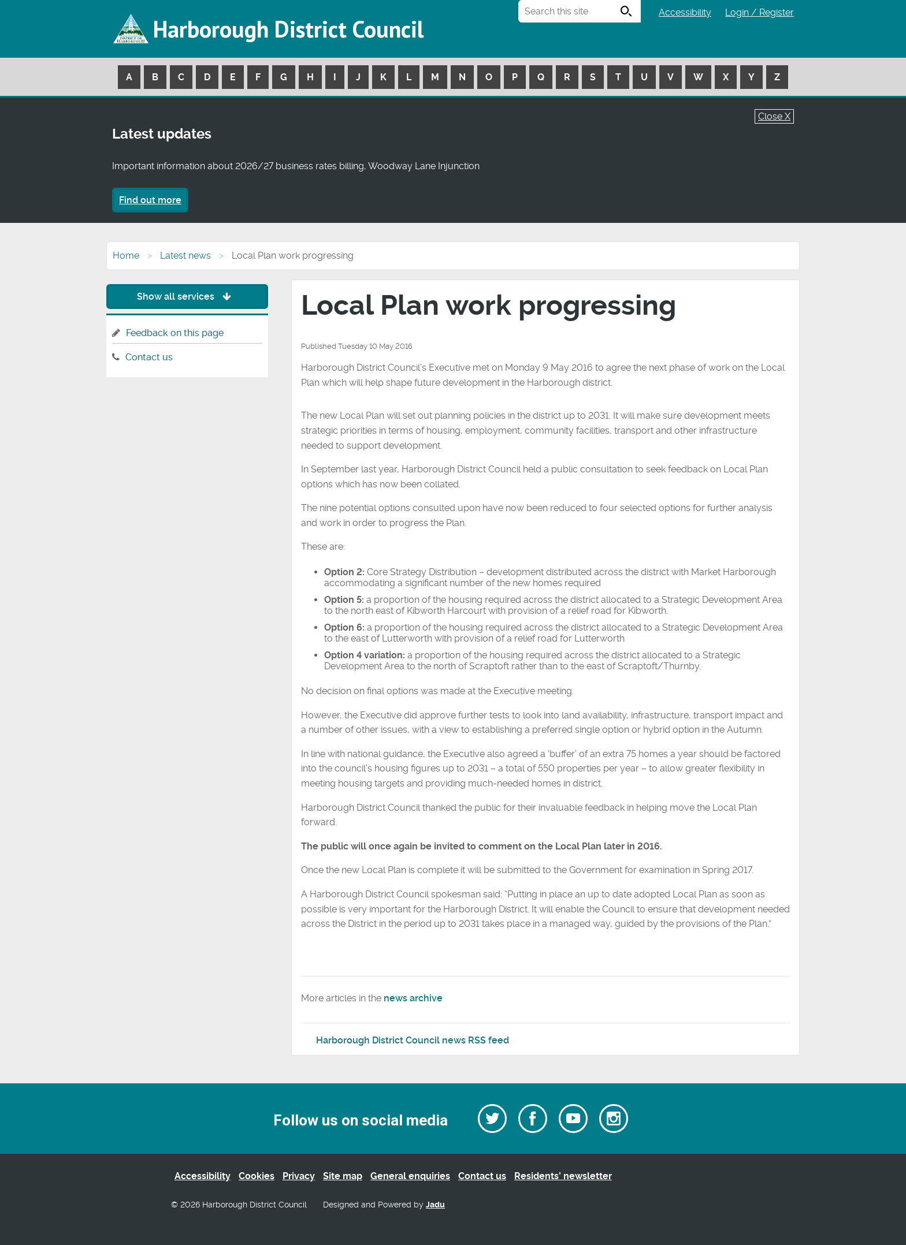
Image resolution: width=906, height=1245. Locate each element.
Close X (774, 116)
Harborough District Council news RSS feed (412, 1040)
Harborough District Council (288, 29)
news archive (413, 998)
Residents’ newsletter (563, 1176)
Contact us (149, 357)
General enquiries (410, 1176)
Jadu (435, 1205)
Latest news (185, 255)
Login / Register (759, 12)
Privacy (299, 1176)
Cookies (256, 1176)
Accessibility (685, 12)
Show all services (187, 296)
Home (126, 255)
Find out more (150, 200)
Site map (342, 1176)
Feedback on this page (175, 332)
